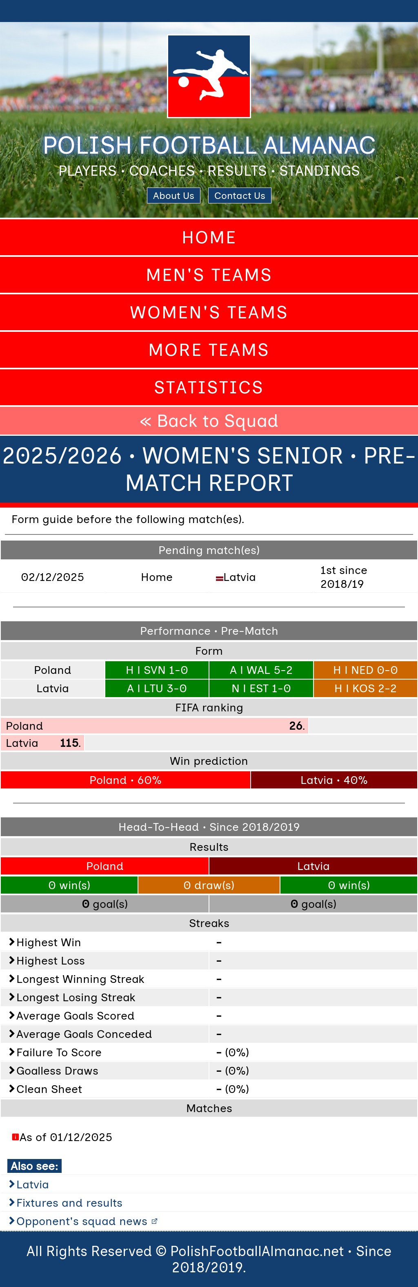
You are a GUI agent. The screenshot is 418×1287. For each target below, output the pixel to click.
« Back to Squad (209, 420)
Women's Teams (209, 312)
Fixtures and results (69, 1203)
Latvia (32, 1184)
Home (209, 237)
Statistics (209, 387)
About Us (173, 195)
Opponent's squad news (81, 1221)
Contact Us (239, 195)
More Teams (209, 349)
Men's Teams (209, 274)
